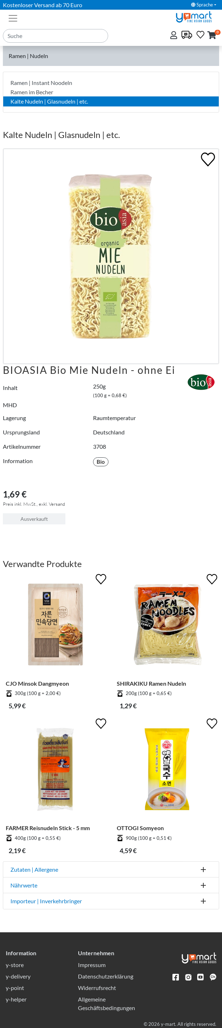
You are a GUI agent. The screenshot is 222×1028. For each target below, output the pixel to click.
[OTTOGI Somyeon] (166, 770)
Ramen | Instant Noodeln (41, 82)
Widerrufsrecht (97, 987)
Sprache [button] (202, 5)
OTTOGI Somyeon (140, 827)
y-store (15, 964)
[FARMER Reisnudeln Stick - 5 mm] (55, 770)
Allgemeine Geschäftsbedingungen (106, 1003)
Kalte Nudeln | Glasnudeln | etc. (49, 101)
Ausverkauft (34, 519)
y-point (15, 987)
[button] (211, 35)
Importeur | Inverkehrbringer (46, 901)
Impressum (92, 964)
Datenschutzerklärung (105, 976)
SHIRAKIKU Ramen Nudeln (151, 683)
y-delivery (18, 976)
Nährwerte (23, 885)
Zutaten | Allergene (34, 869)
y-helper (16, 999)
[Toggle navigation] (13, 17)
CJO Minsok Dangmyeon (37, 683)
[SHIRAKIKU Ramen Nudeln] (166, 626)
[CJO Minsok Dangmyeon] (55, 626)
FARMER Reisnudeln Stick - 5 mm (48, 827)
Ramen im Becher (31, 92)
